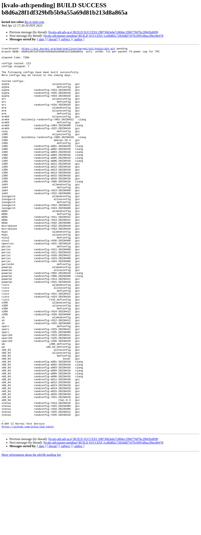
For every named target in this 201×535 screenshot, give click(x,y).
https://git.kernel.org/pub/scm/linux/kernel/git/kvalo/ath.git (68, 49)
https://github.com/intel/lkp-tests (28, 502)
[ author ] (78, 39)
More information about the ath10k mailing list (31, 531)
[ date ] (41, 39)
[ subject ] (65, 39)
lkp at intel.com (34, 22)
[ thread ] (52, 39)
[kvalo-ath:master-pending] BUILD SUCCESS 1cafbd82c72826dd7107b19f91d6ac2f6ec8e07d (103, 35)
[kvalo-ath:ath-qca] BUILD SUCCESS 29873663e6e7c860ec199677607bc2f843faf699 (103, 32)
